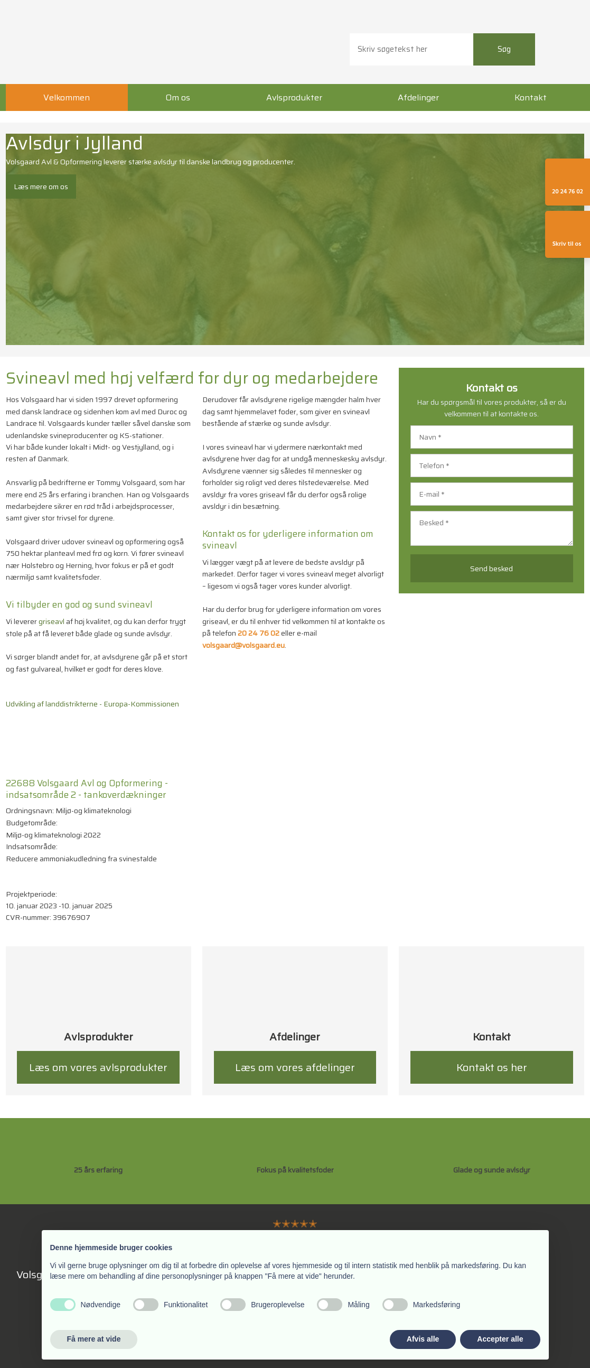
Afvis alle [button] (423, 1339)
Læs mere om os (41, 186)
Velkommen (66, 97)
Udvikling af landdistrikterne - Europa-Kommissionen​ (92, 704)
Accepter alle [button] (500, 1339)
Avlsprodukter (294, 97)
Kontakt (530, 97)
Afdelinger (418, 97)
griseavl (51, 621)
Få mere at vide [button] (94, 1339)
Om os (177, 97)
